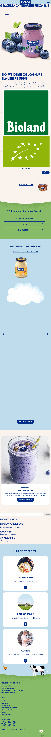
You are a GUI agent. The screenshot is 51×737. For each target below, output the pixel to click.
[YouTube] (3, 723)
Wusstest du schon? (7, 710)
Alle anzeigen (24, 422)
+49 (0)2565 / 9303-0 (15, 690)
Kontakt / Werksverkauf (9, 707)
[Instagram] (9, 723)
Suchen (2, 512)
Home (7, 14)
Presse (3, 712)
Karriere (4, 701)
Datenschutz (5, 705)
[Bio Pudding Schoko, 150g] (48, 172)
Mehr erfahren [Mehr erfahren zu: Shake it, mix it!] (24, 501)
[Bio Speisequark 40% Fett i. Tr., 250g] (44, 172)
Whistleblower (6, 714)
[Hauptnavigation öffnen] (48, 2)
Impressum (4, 703)
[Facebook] (14, 723)
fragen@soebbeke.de (8, 693)
